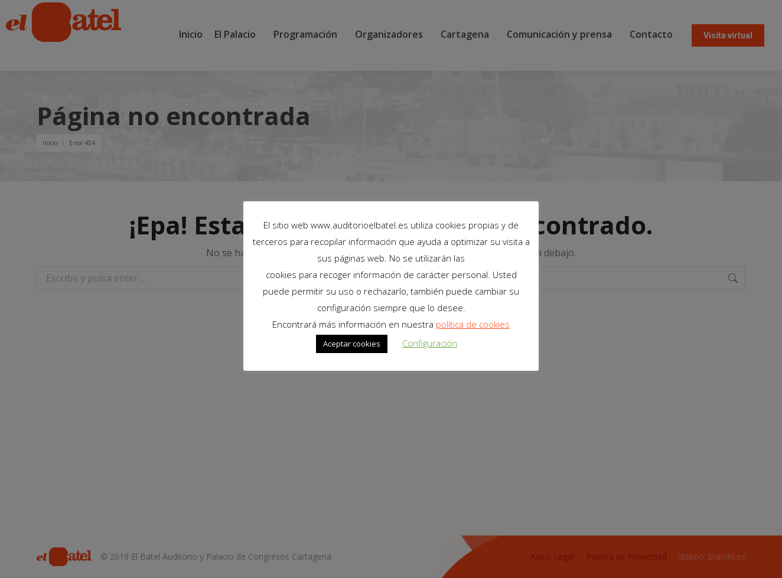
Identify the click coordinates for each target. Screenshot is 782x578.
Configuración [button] (429, 343)
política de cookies (473, 324)
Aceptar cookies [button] (351, 343)
